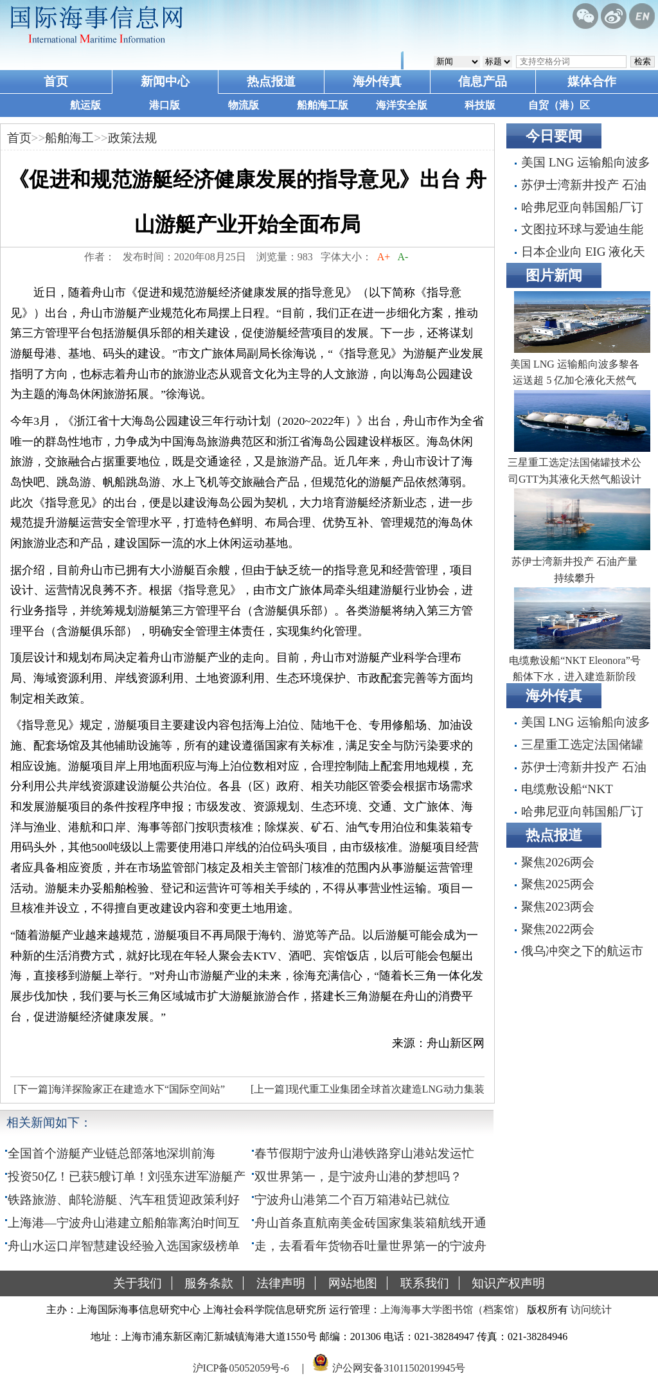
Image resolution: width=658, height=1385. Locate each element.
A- (403, 256)
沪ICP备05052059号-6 (241, 1368)
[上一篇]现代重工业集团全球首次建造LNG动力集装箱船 (366, 1093)
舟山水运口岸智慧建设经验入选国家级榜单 (124, 1246)
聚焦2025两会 (557, 884)
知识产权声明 (508, 1283)
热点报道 (271, 81)
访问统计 (591, 1309)
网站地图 (352, 1283)
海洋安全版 (401, 105)
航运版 (85, 105)
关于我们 (137, 1283)
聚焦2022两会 (557, 929)
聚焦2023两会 (557, 906)
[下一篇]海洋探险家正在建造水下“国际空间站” (119, 1089)
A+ (384, 256)
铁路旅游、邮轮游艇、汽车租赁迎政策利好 (124, 1199)
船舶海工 (69, 138)
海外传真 (377, 81)
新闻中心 (165, 81)
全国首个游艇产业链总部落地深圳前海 (111, 1153)
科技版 (480, 105)
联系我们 (424, 1283)
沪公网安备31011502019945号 (398, 1368)
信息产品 (482, 81)
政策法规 (132, 138)
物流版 (243, 105)
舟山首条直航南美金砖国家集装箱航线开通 (370, 1222)
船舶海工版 (322, 105)
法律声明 (280, 1283)
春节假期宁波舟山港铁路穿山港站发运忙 (364, 1153)
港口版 (164, 105)
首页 (56, 81)
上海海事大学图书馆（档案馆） (452, 1309)
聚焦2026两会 (557, 862)
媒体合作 (591, 81)
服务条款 (208, 1283)
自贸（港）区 (559, 105)
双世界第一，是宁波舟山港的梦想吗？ (358, 1176)
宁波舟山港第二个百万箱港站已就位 (352, 1199)
